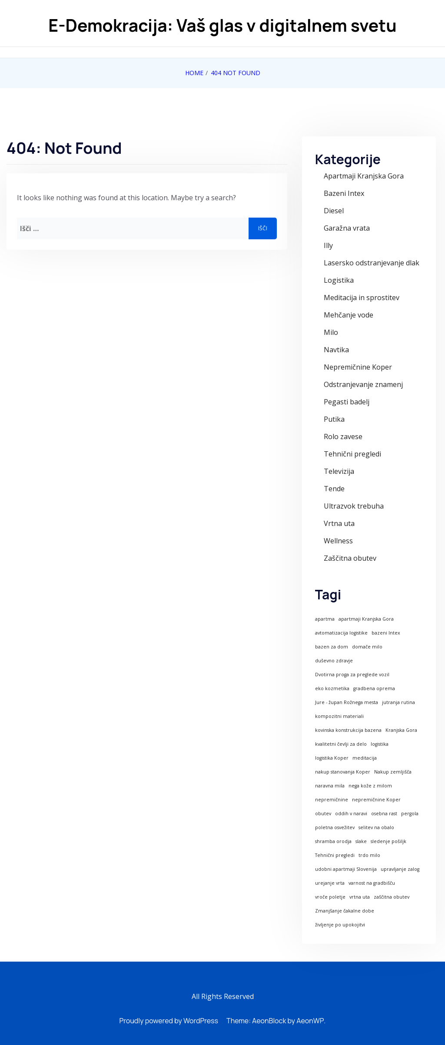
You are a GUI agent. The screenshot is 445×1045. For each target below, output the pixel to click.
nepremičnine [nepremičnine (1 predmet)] (331, 800)
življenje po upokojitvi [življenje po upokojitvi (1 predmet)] (340, 925)
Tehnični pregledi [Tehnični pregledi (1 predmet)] (335, 855)
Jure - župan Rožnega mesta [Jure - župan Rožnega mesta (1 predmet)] (346, 702)
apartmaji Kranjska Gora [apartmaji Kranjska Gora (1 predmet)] (366, 619)
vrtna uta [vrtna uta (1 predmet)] (359, 897)
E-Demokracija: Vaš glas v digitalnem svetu (222, 25)
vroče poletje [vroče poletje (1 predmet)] (330, 897)
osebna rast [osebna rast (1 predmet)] (384, 813)
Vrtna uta (339, 523)
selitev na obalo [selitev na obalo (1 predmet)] (376, 827)
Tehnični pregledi (352, 454)
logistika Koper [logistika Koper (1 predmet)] (332, 758)
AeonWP (310, 1020)
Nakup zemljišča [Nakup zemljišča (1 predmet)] (393, 772)
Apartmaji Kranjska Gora (364, 176)
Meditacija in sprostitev (361, 297)
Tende (334, 488)
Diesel (334, 210)
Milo (331, 332)
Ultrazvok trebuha (354, 506)
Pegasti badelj (346, 402)
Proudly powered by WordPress (169, 1020)
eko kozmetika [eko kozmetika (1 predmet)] (332, 688)
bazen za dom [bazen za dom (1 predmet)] (331, 647)
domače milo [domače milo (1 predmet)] (367, 647)
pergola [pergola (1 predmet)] (409, 813)
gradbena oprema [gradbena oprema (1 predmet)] (374, 688)
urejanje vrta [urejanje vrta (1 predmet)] (330, 883)
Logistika (339, 280)
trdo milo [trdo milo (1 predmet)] (369, 855)
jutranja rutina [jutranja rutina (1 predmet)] (398, 702)
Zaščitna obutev (350, 558)
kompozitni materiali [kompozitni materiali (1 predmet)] (339, 716)
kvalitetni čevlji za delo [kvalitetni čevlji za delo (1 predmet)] (341, 744)
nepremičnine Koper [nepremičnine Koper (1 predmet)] (376, 800)
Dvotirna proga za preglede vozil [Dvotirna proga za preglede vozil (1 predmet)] (352, 674)
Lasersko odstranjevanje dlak (371, 263)
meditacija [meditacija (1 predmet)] (364, 758)
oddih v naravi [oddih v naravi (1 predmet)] (351, 813)
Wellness (338, 541)
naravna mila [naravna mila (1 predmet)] (330, 786)
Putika (334, 419)
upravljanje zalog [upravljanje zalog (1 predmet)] (400, 869)
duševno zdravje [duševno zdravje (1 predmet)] (334, 661)
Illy (328, 245)
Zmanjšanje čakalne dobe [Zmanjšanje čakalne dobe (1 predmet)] (344, 911)
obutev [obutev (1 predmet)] (323, 813)
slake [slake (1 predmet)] (361, 841)
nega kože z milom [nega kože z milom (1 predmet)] (370, 786)
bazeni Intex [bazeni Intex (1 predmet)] (386, 633)
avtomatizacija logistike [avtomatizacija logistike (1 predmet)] (341, 633)
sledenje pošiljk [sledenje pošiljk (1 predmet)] (388, 841)
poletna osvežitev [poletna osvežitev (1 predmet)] (335, 827)
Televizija (339, 471)
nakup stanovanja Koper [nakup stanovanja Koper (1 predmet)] (342, 772)
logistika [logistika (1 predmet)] (380, 744)
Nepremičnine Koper (358, 367)
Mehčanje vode (348, 315)
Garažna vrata (347, 228)
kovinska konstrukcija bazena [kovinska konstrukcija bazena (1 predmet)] (348, 730)
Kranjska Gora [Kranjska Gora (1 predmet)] (401, 730)
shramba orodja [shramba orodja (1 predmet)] (333, 841)
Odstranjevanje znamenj (363, 384)
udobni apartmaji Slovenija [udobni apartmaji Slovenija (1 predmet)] (346, 869)
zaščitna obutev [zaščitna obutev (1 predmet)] (391, 897)
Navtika (336, 349)
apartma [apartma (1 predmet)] (325, 619)
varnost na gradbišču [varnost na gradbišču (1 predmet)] (372, 883)
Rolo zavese (343, 436)
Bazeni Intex (344, 193)
